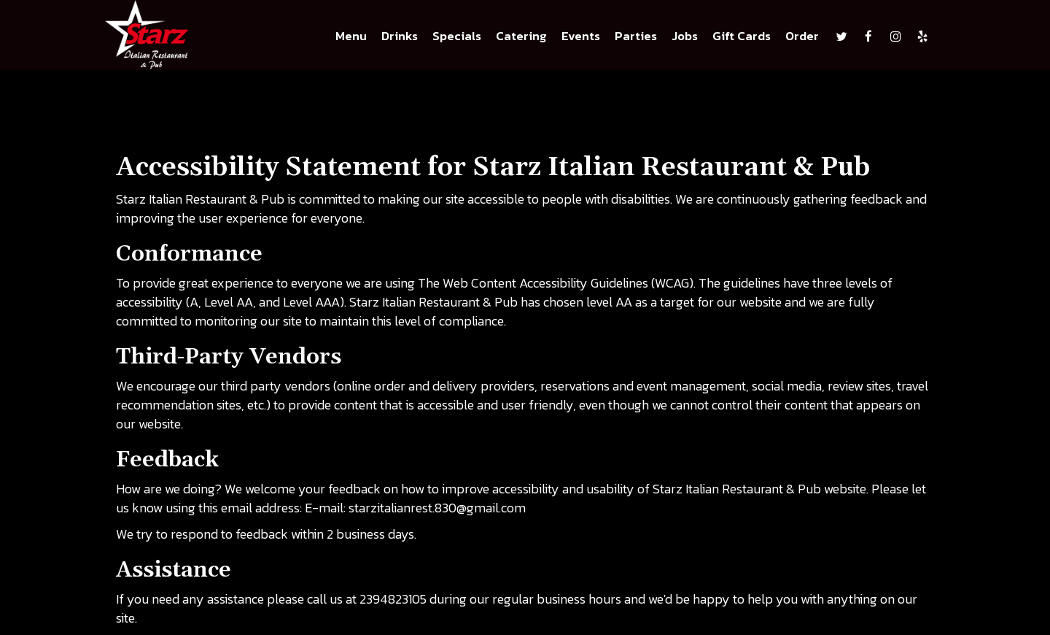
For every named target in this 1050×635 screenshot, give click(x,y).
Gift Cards (741, 36)
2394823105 (393, 599)
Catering (521, 36)
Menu (351, 36)
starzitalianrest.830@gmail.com (437, 507)
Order (802, 36)
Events (580, 36)
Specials (456, 36)
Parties (636, 36)
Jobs (685, 36)
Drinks (399, 36)
